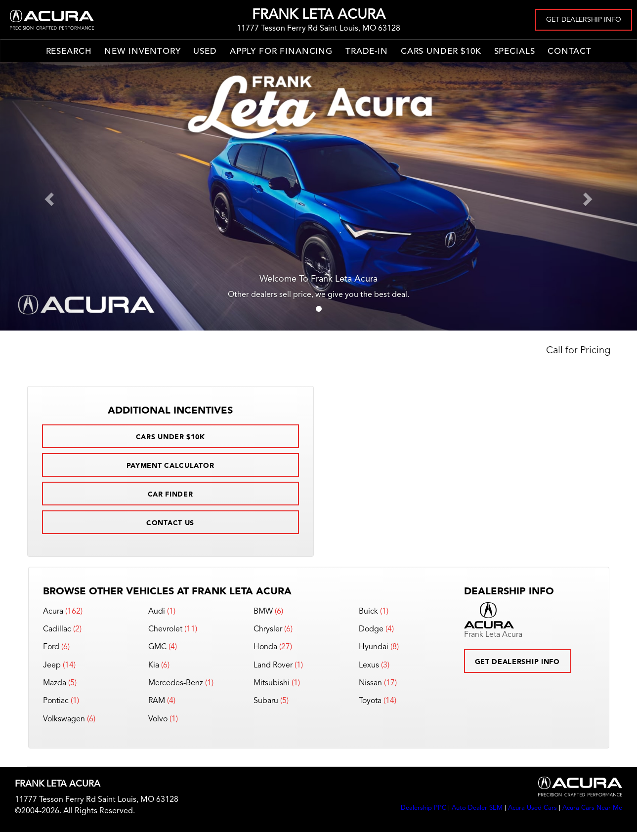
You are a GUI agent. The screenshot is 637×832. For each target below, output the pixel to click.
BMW (263, 612)
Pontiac (56, 701)
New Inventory (142, 51)
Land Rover (273, 665)
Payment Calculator (170, 465)
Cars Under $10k (441, 51)
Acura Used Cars (532, 808)
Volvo (158, 719)
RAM (156, 701)
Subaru (266, 701)
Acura (53, 612)
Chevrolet (165, 629)
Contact (569, 51)
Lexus (369, 665)
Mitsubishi (272, 683)
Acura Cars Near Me (592, 808)
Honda (265, 647)
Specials (514, 51)
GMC (157, 647)
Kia (153, 665)
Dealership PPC (423, 808)
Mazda (54, 683)
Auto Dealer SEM (477, 808)
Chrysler (268, 629)
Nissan (370, 683)
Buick (368, 612)
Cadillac (57, 629)
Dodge (371, 629)
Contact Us (170, 523)
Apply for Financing (281, 51)
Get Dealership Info (583, 19)
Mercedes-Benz (175, 683)
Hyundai (373, 647)
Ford (51, 647)
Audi (156, 612)
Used (204, 51)
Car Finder (170, 494)
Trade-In (366, 51)
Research (69, 51)
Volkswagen (64, 719)
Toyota (370, 701)
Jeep (52, 665)
